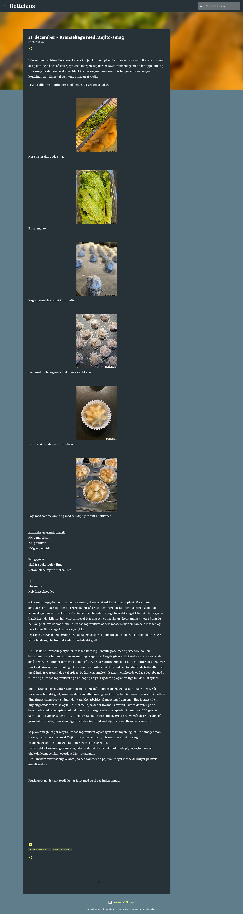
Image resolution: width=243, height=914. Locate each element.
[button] (30, 48)
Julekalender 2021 (39, 850)
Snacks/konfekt (62, 850)
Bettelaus (22, 6)
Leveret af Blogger (121, 902)
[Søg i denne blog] (222, 6)
